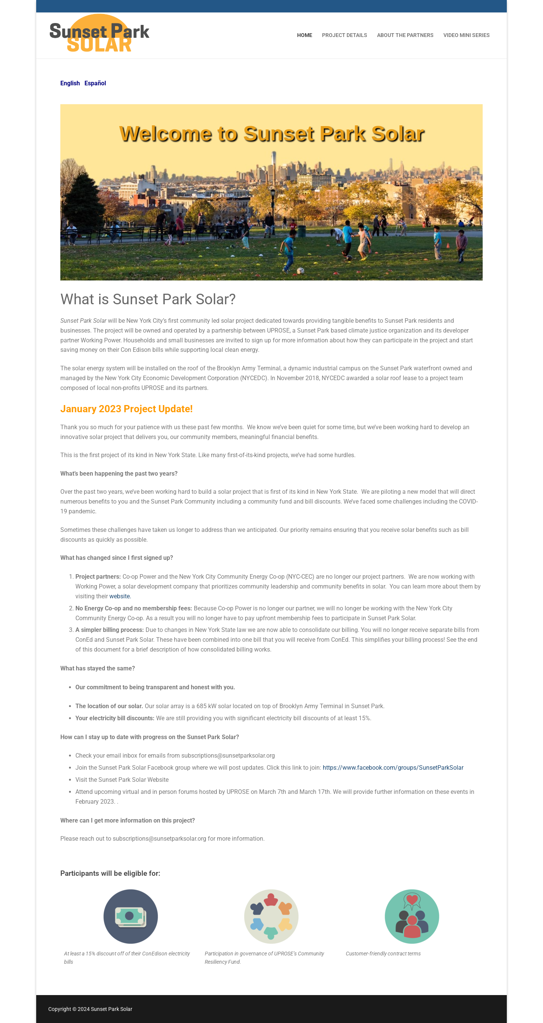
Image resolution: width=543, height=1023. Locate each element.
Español (95, 83)
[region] (271, 192)
